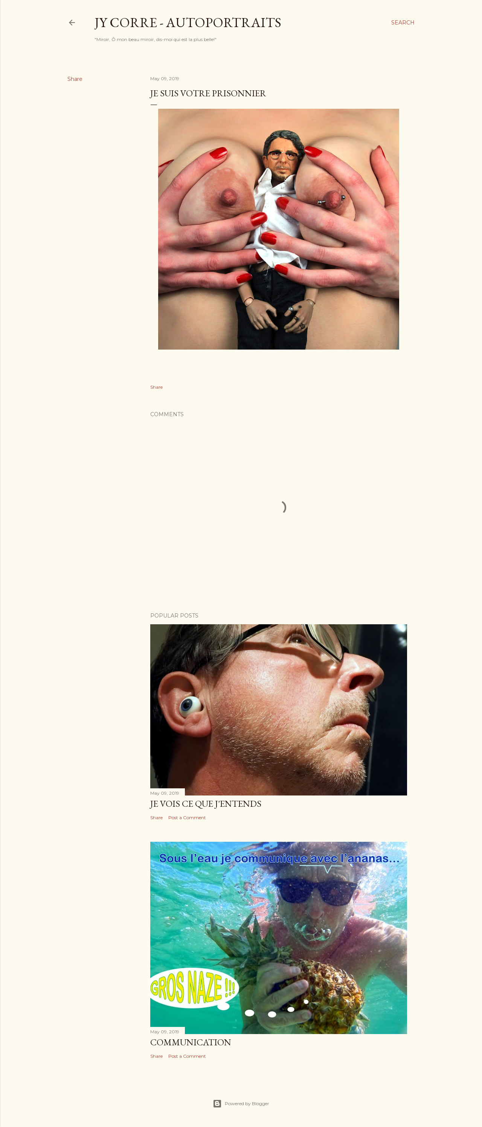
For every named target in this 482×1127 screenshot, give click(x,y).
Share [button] (74, 79)
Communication (190, 1042)
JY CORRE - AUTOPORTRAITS (188, 22)
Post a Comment (187, 817)
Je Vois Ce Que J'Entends (205, 803)
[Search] (403, 23)
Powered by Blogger (241, 1103)
